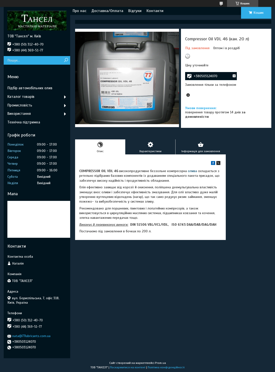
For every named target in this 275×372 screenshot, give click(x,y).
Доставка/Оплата (107, 10)
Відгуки (135, 10)
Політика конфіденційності (166, 367)
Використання (19, 113)
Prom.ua (160, 363)
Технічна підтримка (23, 122)
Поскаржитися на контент (128, 367)
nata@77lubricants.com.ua (31, 336)
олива (192, 171)
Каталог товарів (20, 96)
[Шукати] (66, 60)
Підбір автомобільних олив (29, 88)
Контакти (154, 10)
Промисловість (19, 105)
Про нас (79, 10)
